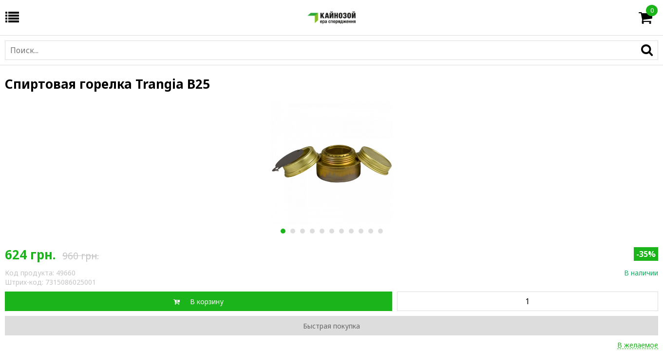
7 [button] (341, 231)
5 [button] (321, 231)
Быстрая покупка (331, 326)
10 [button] (370, 231)
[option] (331, 163)
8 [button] (351, 231)
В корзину (207, 301)
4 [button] (312, 231)
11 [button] (380, 231)
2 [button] (292, 231)
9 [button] (360, 231)
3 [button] (302, 231)
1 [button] (282, 231)
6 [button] (331, 231)
